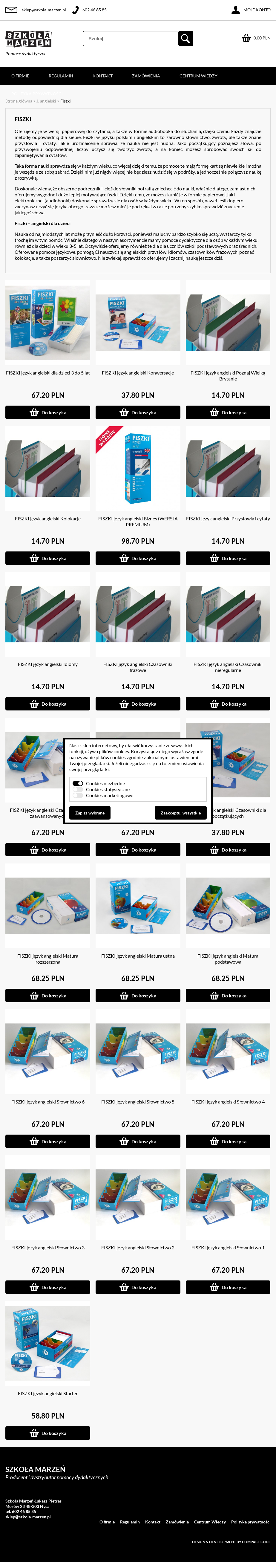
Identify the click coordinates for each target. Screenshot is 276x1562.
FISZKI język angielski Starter (48, 1393)
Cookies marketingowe (109, 795)
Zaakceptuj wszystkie (181, 812)
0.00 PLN (262, 37)
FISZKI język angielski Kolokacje (48, 518)
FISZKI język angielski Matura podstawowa (227, 959)
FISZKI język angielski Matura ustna (138, 956)
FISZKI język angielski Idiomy (48, 664)
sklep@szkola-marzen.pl (44, 9)
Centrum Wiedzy (198, 75)
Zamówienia (146, 75)
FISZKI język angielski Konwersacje (138, 372)
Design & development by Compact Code (231, 1542)
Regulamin (61, 75)
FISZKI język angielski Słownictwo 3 (48, 1247)
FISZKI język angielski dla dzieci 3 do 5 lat (48, 372)
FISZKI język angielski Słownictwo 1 (228, 1247)
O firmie (20, 75)
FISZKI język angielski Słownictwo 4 (228, 1101)
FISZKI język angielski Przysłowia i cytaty (228, 518)
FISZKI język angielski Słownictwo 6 (48, 1101)
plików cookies (114, 751)
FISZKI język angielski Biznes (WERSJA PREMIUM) (138, 521)
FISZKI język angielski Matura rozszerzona (47, 959)
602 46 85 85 (94, 9)
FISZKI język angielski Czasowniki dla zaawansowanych (48, 813)
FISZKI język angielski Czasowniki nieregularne (228, 667)
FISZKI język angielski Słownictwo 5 (137, 1101)
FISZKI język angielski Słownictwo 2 (137, 1247)
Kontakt (103, 75)
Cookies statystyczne (108, 789)
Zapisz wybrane (90, 812)
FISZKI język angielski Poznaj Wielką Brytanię (228, 375)
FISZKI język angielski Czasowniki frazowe (137, 667)
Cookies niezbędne (105, 783)
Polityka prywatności (37, 93)
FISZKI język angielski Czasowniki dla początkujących (228, 813)
